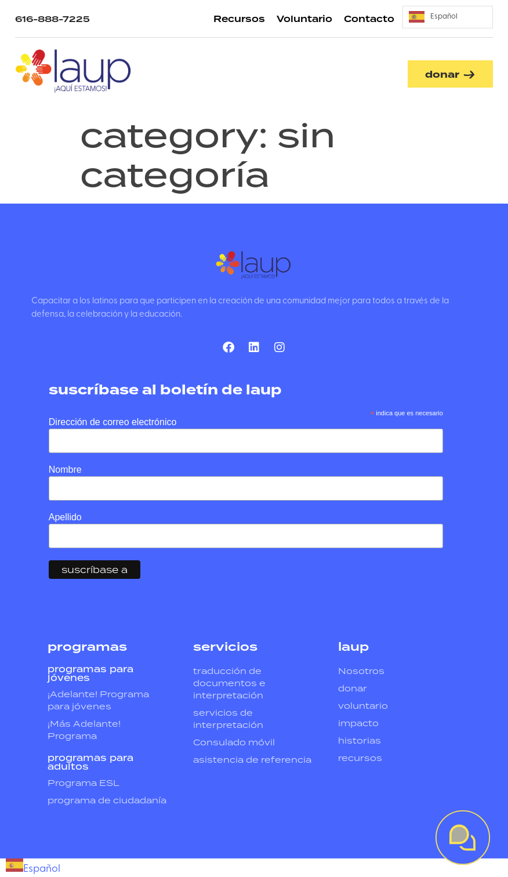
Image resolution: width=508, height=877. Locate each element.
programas (87, 647)
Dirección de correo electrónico (113, 422)
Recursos (239, 19)
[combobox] (33, 867)
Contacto (369, 19)
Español (33, 869)
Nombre (65, 469)
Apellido (65, 517)
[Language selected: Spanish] (447, 17)
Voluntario (304, 19)
